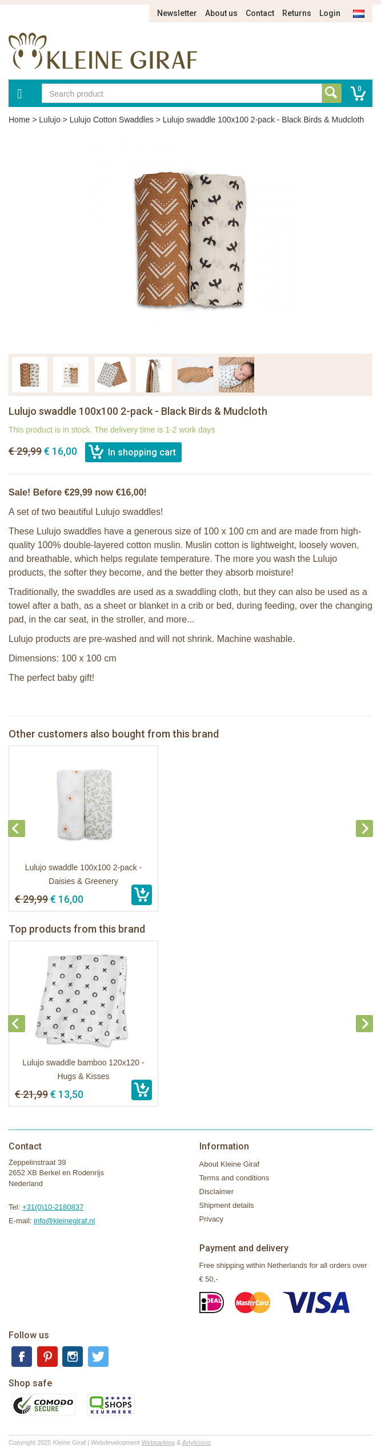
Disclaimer (216, 1191)
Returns (296, 13)
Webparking (158, 1442)
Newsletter (177, 13)
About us (221, 13)
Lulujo (49, 119)
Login (329, 13)
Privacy (211, 1219)
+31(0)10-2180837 (52, 1207)
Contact (260, 13)
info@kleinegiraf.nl (64, 1220)
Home (19, 119)
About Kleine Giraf (229, 1164)
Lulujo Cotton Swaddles (112, 119)
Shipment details (226, 1205)
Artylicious (196, 1442)
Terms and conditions (234, 1177)
